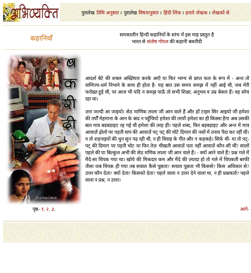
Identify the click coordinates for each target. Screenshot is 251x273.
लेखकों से (220, 13)
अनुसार (112, 13)
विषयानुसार (149, 13)
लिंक (177, 13)
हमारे (190, 13)
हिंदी (167, 13)
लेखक (201, 13)
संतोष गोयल (157, 41)
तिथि (100, 13)
